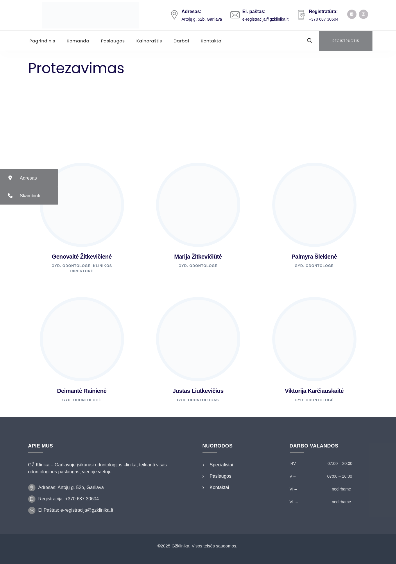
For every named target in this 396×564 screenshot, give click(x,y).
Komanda (78, 41)
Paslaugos (113, 41)
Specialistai (221, 464)
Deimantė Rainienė (81, 391)
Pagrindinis (42, 41)
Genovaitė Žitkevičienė (82, 256)
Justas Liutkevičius (198, 391)
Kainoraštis (149, 41)
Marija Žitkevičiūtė (198, 256)
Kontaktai (212, 41)
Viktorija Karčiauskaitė (314, 391)
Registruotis (345, 40)
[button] (29, 178)
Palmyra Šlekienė (314, 256)
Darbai (181, 41)
